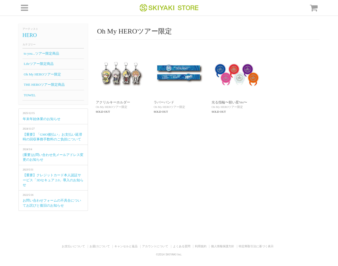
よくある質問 (181, 246)
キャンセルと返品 (126, 246)
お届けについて (100, 246)
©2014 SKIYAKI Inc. (169, 254)
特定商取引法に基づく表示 (256, 246)
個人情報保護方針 (222, 246)
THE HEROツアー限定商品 (44, 85)
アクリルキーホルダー (113, 102)
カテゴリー (29, 44)
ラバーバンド (164, 102)
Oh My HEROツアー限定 (42, 74)
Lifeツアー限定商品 (39, 64)
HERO (29, 35)
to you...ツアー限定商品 (41, 53)
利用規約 (200, 246)
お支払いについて (73, 246)
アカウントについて (155, 246)
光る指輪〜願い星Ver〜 (229, 102)
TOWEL (30, 95)
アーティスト (30, 28)
